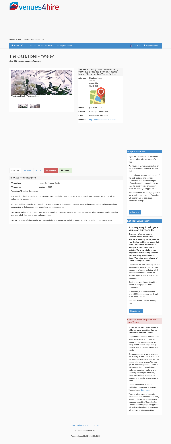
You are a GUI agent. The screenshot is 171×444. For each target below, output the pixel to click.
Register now (135, 311)
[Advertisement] (113, 20)
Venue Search (28, 46)
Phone (81, 108)
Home (15, 46)
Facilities (27, 170)
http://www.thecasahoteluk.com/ (102, 120)
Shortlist (65, 170)
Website (82, 120)
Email (80, 116)
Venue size (16, 187)
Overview (15, 170)
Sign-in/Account (151, 46)
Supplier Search (46, 46)
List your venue (64, 46)
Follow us (135, 46)
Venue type (16, 183)
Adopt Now (134, 212)
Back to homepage (80, 425)
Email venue (51, 170)
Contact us (94, 425)
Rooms (39, 170)
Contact (81, 112)
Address (82, 78)
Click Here (144, 390)
